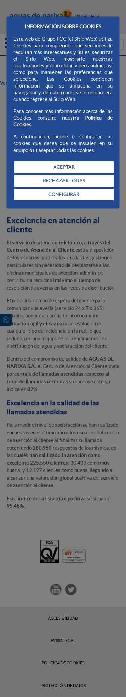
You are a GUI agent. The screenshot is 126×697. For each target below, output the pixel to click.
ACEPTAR (64, 167)
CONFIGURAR (63, 194)
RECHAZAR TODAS (64, 180)
